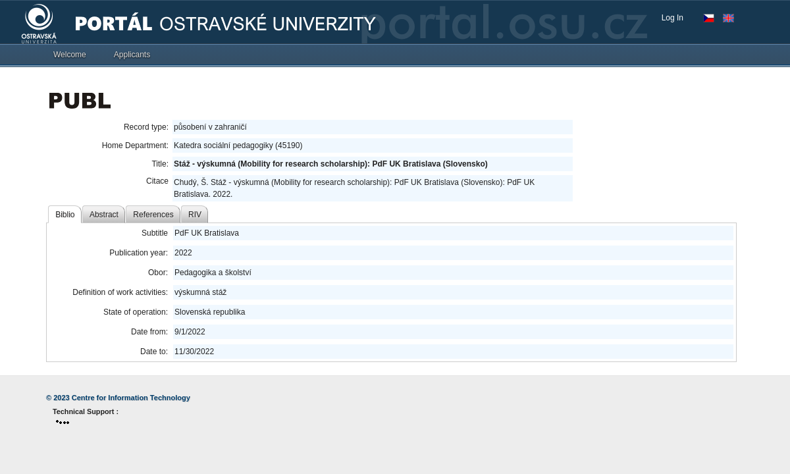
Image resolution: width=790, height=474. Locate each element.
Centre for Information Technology (131, 398)
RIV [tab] (194, 214)
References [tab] (153, 214)
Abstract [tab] (104, 214)
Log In (672, 17)
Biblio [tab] (64, 214)
